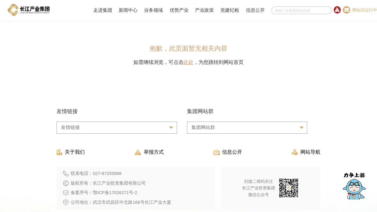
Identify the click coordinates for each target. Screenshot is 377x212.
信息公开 (255, 10)
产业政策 (204, 10)
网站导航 (306, 152)
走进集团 (102, 10)
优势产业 (179, 10)
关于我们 (71, 152)
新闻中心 (128, 10)
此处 (188, 62)
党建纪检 (229, 10)
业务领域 (153, 10)
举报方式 (149, 152)
